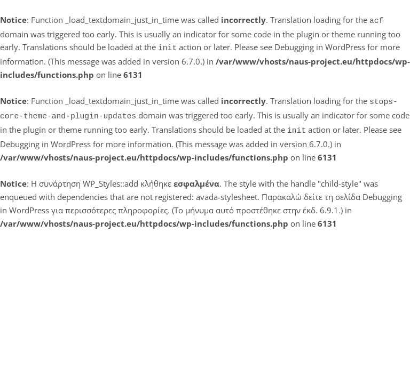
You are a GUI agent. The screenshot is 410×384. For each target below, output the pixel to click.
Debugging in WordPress (319, 46)
